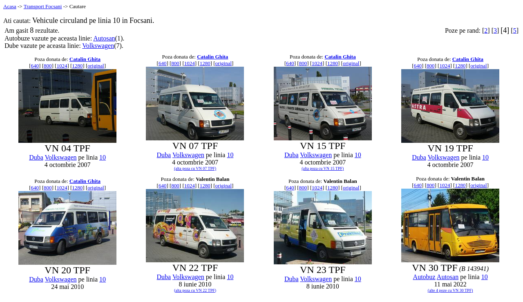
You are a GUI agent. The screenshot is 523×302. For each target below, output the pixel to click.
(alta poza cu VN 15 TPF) (323, 168)
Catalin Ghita (85, 59)
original (95, 66)
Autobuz (424, 276)
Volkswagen (98, 45)
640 (35, 66)
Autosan (104, 38)
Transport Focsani (43, 6)
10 (102, 157)
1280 (77, 66)
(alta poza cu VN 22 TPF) (195, 290)
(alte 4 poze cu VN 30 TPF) (450, 290)
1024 (61, 66)
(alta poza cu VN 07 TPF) (195, 168)
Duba (36, 157)
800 (48, 66)
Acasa (9, 6)
